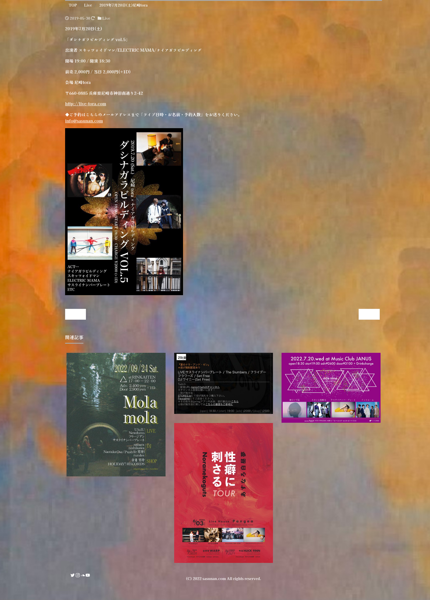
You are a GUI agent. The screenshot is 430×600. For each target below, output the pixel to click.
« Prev (75, 314)
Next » (369, 314)
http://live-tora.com (85, 103)
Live (106, 18)
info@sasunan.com (84, 121)
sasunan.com (214, 578)
